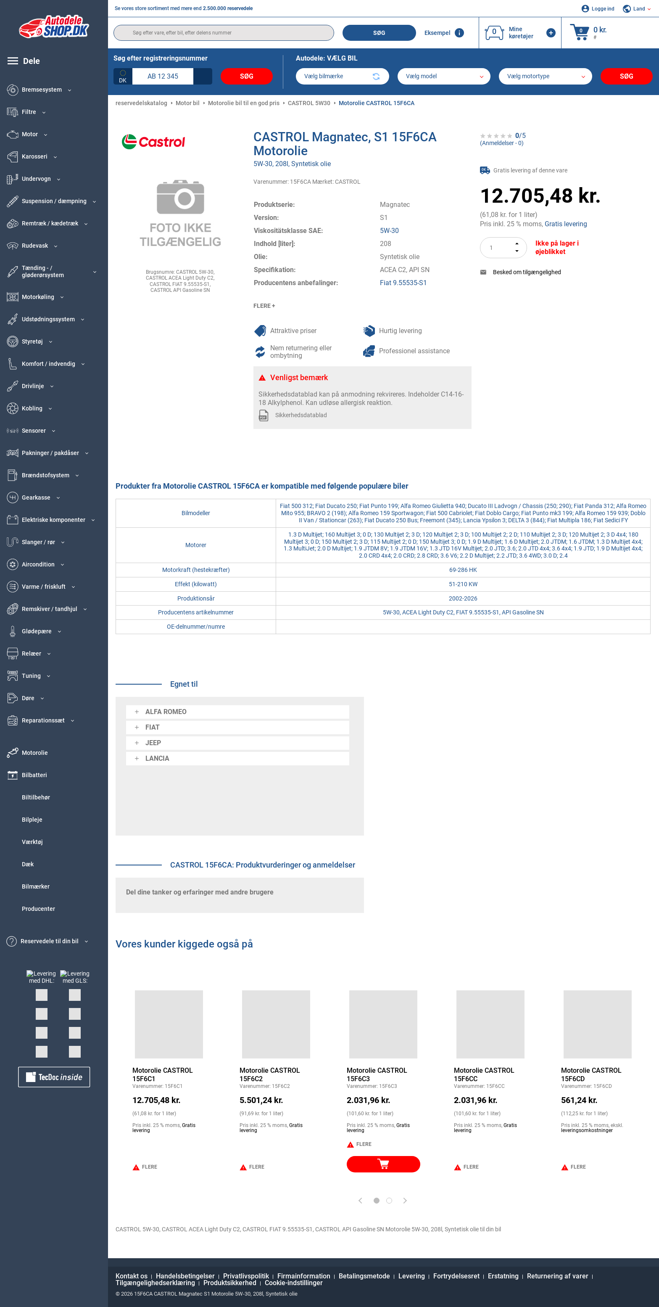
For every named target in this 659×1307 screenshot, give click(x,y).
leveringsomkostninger (587, 1130)
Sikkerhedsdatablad (301, 415)
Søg (379, 32)
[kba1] (162, 76)
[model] (444, 76)
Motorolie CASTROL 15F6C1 (162, 1074)
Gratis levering (566, 224)
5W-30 (389, 231)
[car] (545, 76)
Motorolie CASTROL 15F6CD (591, 1074)
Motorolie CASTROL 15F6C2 (270, 1074)
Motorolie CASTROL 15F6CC (484, 1074)
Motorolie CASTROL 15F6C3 (377, 1074)
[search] (223, 33)
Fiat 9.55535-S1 (403, 283)
